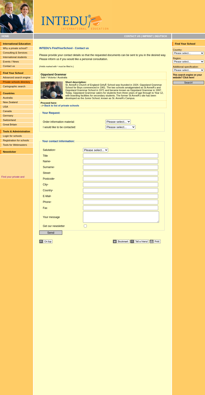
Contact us (9, 66)
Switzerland (9, 120)
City (45, 184)
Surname (48, 167)
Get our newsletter (54, 228)
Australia (8, 97)
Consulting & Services (15, 52)
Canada (7, 111)
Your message (51, 218)
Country (47, 190)
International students (15, 57)
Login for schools (12, 136)
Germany (8, 115)
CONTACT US (132, 36)
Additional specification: (186, 66)
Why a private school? (15, 48)
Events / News (11, 61)
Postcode (48, 178)
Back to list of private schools (61, 105)
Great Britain (10, 124)
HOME (5, 36)
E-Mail (46, 196)
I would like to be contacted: (59, 127)
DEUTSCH (161, 36)
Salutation (49, 150)
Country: (177, 49)
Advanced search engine (16, 77)
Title (45, 155)
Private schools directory (16, 82)
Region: (177, 58)
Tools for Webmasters (15, 144)
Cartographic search (14, 86)
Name (46, 161)
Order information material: (59, 121)
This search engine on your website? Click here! (187, 76)
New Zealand (10, 102)
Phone (47, 202)
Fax (45, 208)
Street (46, 173)
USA (5, 106)
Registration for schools (16, 140)
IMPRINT (148, 36)
